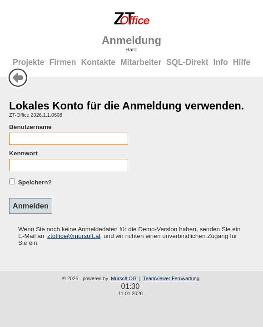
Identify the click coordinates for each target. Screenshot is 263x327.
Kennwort (23, 153)
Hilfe (241, 62)
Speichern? (35, 182)
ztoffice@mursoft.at (73, 236)
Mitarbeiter (140, 62)
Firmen (63, 62)
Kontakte (98, 62)
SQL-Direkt (187, 62)
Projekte (29, 62)
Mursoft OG (123, 278)
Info (220, 62)
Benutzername (30, 127)
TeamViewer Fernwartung (171, 278)
